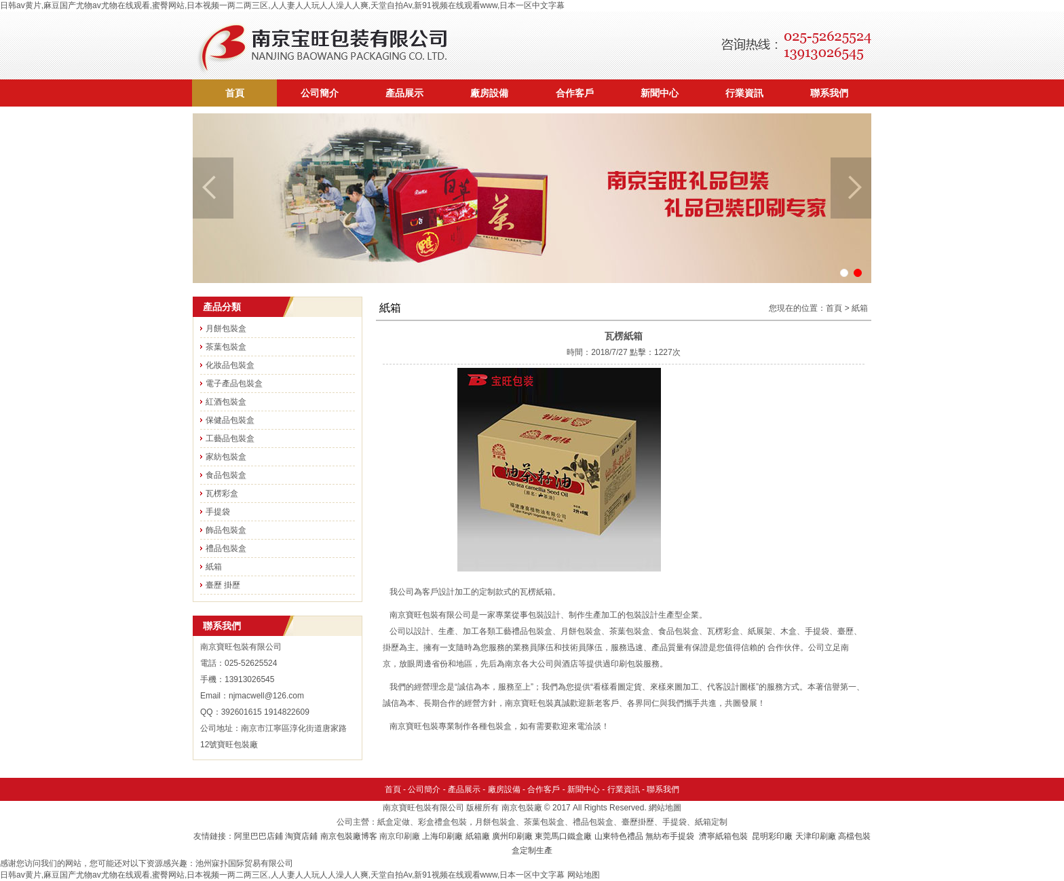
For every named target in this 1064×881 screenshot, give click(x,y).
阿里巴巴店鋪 (258, 836)
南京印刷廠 (399, 836)
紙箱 (214, 566)
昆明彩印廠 (772, 836)
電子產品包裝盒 (234, 383)
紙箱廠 (478, 836)
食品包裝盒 (226, 475)
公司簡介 (320, 93)
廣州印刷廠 (512, 836)
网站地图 (583, 875)
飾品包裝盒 (226, 530)
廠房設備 (489, 93)
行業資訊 (744, 93)
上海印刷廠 (442, 836)
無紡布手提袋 (669, 836)
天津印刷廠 (815, 836)
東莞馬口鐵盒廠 (563, 836)
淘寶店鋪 (301, 836)
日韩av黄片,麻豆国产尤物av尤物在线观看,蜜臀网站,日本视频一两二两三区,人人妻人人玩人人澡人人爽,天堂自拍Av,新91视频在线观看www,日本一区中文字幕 (282, 5)
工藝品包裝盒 (230, 438)
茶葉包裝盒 (226, 347)
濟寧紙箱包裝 (724, 836)
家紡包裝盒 (226, 457)
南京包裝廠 (521, 807)
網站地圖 (665, 807)
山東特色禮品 (618, 836)
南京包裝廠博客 (348, 836)
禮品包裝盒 (226, 548)
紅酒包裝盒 (226, 402)
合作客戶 (575, 93)
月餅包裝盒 (226, 328)
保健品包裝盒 (230, 420)
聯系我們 (829, 93)
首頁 (234, 93)
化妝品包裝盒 (230, 365)
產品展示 (404, 93)
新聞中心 (660, 93)
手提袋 (218, 512)
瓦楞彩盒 (222, 493)
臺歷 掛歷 (223, 585)
